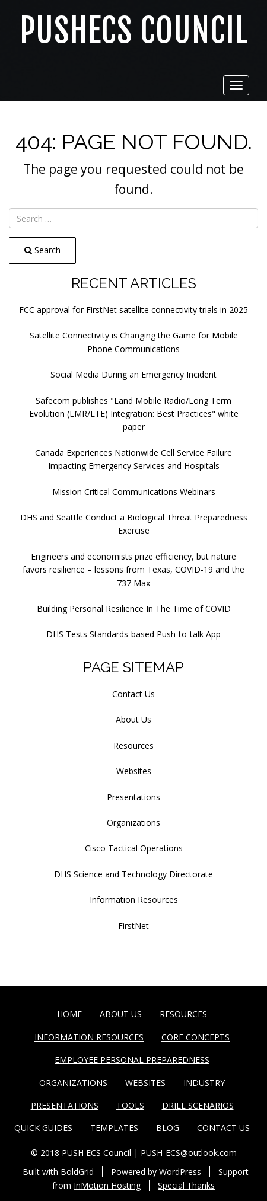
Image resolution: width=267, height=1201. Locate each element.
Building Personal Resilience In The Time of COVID (134, 608)
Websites (133, 771)
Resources (133, 745)
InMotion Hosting (107, 1185)
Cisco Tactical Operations (134, 848)
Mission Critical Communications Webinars (133, 491)
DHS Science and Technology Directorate (133, 874)
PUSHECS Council (134, 31)
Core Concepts (195, 1037)
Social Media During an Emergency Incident (133, 374)
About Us (133, 719)
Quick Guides (43, 1127)
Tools (130, 1105)
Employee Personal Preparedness (132, 1059)
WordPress (180, 1171)
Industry (204, 1082)
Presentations (133, 797)
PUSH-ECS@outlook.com (189, 1152)
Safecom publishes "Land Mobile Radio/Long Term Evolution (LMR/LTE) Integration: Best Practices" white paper (134, 414)
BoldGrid (77, 1171)
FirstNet (133, 925)
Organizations (133, 822)
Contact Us (133, 693)
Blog (167, 1127)
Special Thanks (186, 1185)
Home (69, 1014)
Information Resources (134, 899)
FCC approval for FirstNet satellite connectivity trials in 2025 (133, 309)
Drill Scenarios (198, 1105)
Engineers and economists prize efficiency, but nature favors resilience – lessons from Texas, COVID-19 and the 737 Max (133, 570)
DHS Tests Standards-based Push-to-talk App (133, 634)
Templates (114, 1127)
